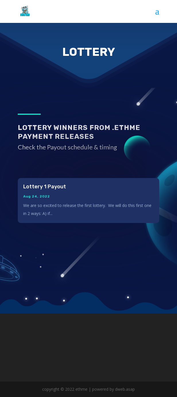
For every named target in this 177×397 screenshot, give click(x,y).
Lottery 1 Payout (44, 186)
